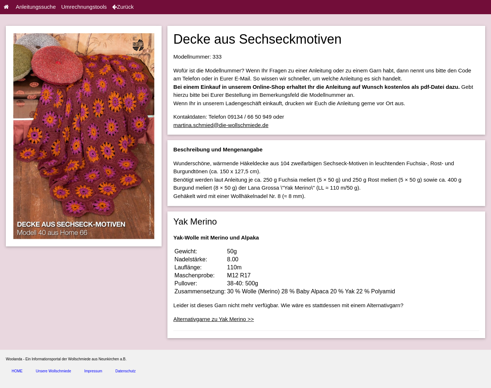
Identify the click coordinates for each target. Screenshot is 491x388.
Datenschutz (125, 371)
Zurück (123, 7)
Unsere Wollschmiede (53, 371)
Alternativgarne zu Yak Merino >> (213, 319)
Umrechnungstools (84, 7)
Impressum (93, 371)
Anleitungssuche (36, 7)
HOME (17, 371)
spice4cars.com (85, 381)
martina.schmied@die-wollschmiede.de (220, 125)
